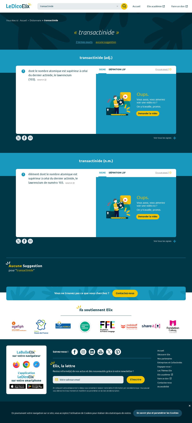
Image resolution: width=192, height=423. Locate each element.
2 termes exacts (84, 42)
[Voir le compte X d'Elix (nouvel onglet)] (109, 352)
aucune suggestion (106, 42)
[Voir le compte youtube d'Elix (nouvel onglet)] (100, 352)
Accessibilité (163, 386)
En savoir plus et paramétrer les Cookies (157, 413)
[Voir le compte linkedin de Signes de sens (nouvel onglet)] (92, 352)
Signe (102, 69)
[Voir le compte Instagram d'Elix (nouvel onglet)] (83, 352)
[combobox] (82, 6)
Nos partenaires (164, 358)
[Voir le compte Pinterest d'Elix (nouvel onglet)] (118, 352)
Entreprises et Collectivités (169, 362)
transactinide (51, 20)
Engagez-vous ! (164, 366)
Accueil (23, 20)
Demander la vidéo (147, 113)
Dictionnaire (35, 20)
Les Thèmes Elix (164, 370)
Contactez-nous (125, 293)
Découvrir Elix (163, 354)
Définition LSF (117, 69)
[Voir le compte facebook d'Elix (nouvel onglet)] (74, 352)
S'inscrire (135, 379)
